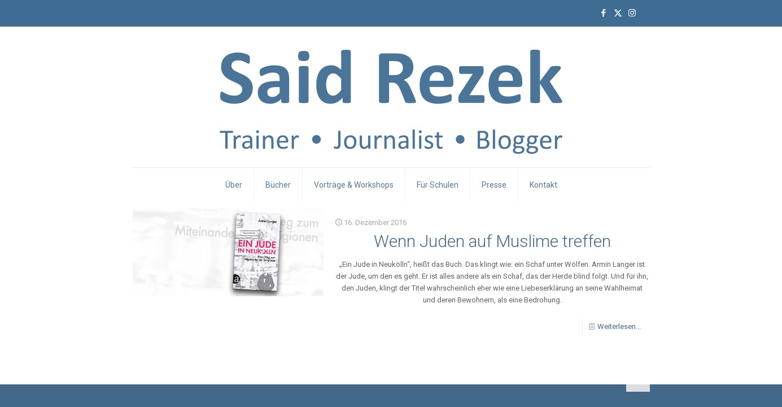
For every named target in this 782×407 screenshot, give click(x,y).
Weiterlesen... (619, 326)
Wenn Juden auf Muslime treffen (492, 241)
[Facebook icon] (604, 13)
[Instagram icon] (632, 13)
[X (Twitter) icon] (618, 13)
